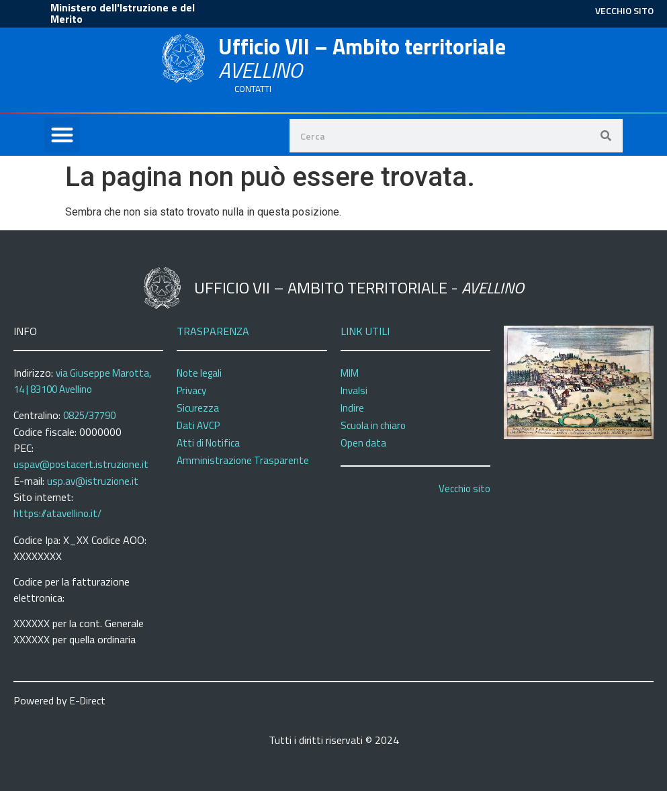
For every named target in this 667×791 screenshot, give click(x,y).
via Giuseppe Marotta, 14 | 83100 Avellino (82, 381)
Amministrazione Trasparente (243, 460)
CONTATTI (252, 88)
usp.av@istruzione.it (92, 481)
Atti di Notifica (208, 443)
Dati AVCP (198, 425)
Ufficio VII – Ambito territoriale (362, 58)
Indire (352, 408)
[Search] (606, 135)
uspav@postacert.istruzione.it (80, 464)
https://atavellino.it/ (57, 513)
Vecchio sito (464, 488)
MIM (350, 373)
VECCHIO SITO (624, 10)
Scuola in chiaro (373, 425)
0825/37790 (89, 415)
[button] (62, 135)
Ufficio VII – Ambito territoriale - (359, 287)
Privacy (191, 390)
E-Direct (87, 700)
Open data (363, 443)
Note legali (199, 373)
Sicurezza (198, 408)
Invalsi (354, 390)
